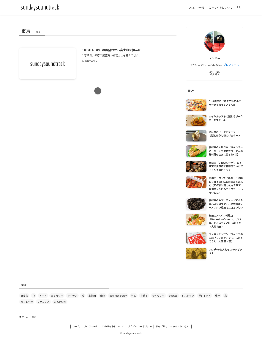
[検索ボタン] (239, 7)
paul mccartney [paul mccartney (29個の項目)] (118, 295)
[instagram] (217, 73)
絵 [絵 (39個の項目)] (83, 295)
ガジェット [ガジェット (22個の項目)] (204, 295)
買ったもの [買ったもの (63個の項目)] (57, 295)
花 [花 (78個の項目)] (33, 295)
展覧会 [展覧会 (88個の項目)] (24, 295)
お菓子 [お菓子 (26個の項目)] (144, 295)
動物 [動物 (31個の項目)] (102, 295)
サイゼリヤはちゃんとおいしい (173, 326)
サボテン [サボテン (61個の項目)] (72, 295)
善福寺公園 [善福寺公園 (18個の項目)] (60, 301)
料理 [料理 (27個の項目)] (133, 295)
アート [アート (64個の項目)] (42, 295)
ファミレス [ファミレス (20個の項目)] (43, 301)
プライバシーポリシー (140, 326)
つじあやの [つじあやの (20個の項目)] (27, 301)
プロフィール (231, 64)
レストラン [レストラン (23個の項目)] (188, 295)
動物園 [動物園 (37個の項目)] (92, 295)
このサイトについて (113, 326)
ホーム (76, 326)
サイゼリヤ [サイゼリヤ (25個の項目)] (158, 295)
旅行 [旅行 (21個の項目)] (217, 295)
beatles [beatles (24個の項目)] (173, 295)
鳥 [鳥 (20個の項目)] (225, 295)
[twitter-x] (211, 73)
